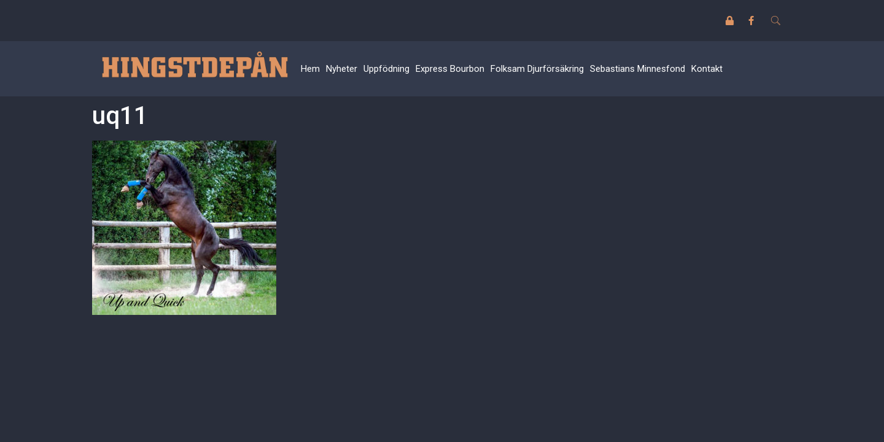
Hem (310, 68)
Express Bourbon (450, 68)
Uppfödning (386, 68)
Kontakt (707, 68)
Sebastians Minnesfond (637, 68)
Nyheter (341, 68)
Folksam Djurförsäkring (537, 68)
